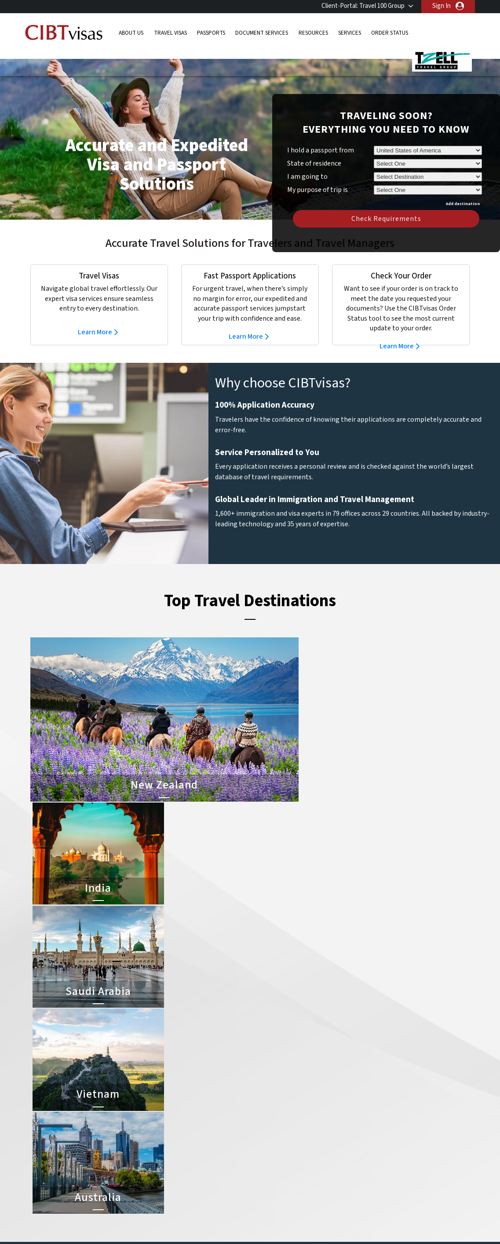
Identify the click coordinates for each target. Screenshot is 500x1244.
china (204, 1116)
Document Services (261, 33)
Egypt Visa (266, 1165)
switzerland (213, 1185)
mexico (206, 1155)
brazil (204, 1106)
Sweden (164, 1185)
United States (216, 1195)
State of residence (314, 150)
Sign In (441, 6)
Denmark (165, 1126)
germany (209, 1135)
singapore (167, 1175)
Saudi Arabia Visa (275, 1155)
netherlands (170, 1165)
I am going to (307, 163)
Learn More (95, 319)
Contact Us (367, 1106)
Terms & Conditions (283, 1225)
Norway (207, 1165)
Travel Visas (170, 33)
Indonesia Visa (272, 1145)
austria (207, 1096)
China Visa (266, 1096)
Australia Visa (270, 1135)
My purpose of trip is (317, 175)
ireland (206, 1145)
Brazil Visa (266, 1126)
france (162, 1135)
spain (204, 1175)
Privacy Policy (222, 1225)
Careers (373, 1225)
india (160, 1155)
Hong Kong (168, 1145)
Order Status (389, 33)
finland (207, 1126)
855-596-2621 (418, 1041)
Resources (313, 33)
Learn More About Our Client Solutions (106, 1225)
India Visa (265, 1106)
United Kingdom (175, 1195)
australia (165, 1096)
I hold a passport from (320, 137)
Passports (211, 33)
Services (349, 33)
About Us (131, 33)
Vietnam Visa (269, 1116)
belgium (164, 1106)
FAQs (181, 1225)
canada (163, 1116)
